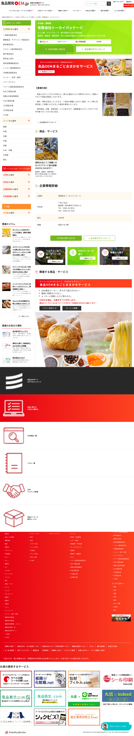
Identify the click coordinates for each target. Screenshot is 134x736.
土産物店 (73, 524)
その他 (38, 17)
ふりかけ (7, 570)
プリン (7, 607)
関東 (5, 126)
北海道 (5, 155)
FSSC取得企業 (8, 101)
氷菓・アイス (9, 584)
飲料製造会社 (8, 44)
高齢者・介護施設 (75, 554)
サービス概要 (72, 308)
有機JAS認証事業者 (11, 96)
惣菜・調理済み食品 (11, 517)
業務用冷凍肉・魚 (10, 627)
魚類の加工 (33, 524)
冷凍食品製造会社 (10, 72)
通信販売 (73, 530)
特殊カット (33, 527)
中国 (5, 140)
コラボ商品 (52, 527)
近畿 (5, 136)
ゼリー (7, 557)
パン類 (7, 524)
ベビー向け (52, 517)
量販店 (72, 520)
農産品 (7, 534)
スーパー (73, 517)
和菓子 (7, 597)
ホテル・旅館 (74, 527)
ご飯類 (7, 527)
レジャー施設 (74, 540)
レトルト (7, 577)
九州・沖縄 (7, 150)
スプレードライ (34, 534)
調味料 (7, 564)
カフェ (72, 557)
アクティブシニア (54, 534)
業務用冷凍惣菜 (9, 621)
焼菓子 (7, 601)
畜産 (6, 544)
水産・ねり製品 (9, 537)
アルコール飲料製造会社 (12, 49)
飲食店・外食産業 (75, 537)
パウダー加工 (34, 544)
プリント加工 (34, 554)
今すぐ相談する (50, 308)
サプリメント (9, 550)
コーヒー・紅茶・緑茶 (12, 77)
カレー (7, 560)
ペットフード (9, 611)
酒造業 (72, 550)
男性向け (51, 520)
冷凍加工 (32, 550)
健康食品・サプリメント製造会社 (16, 39)
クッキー (7, 590)
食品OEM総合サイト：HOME (10, 17)
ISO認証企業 (8, 110)
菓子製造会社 (8, 54)
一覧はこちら (24, 316)
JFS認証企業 (8, 105)
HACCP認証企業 (9, 91)
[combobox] (96, 4)
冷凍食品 (7, 554)
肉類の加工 (33, 520)
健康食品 (7, 540)
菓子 (6, 580)
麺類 (6, 530)
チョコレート (9, 594)
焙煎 (31, 540)
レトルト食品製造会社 (12, 68)
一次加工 (7, 634)
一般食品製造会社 (10, 35)
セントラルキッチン (76, 547)
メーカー (73, 534)
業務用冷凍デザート (11, 631)
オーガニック (53, 530)
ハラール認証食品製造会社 (13, 86)
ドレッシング (9, 574)
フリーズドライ (9, 82)
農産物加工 (33, 517)
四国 (5, 145)
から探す (10, 29)
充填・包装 (33, 557)
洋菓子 (7, 604)
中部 (5, 131)
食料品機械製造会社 (11, 63)
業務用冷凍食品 (9, 617)
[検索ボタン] (109, 4)
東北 (5, 159)
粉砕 (31, 537)
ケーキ (7, 587)
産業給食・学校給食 (76, 544)
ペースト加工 (34, 547)
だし (6, 567)
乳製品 (7, 547)
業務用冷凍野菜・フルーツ (13, 624)
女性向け (51, 524)
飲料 (6, 520)
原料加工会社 (8, 58)
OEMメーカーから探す (28, 17)
